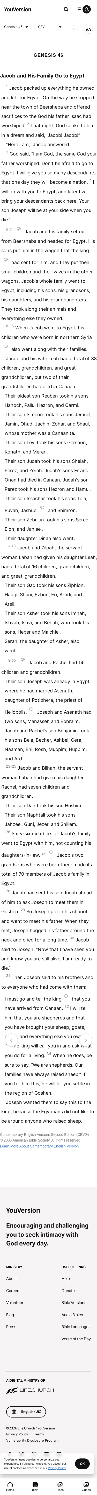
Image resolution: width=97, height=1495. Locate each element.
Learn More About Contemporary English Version (39, 1146)
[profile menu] (83, 9)
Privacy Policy (17, 1434)
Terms (39, 1434)
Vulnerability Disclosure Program (32, 1440)
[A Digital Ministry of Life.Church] (48, 1383)
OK (82, 1464)
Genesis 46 (17, 27)
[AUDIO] (74, 29)
